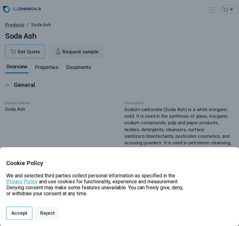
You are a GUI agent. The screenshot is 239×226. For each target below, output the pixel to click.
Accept (19, 213)
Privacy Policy (22, 182)
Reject (47, 213)
